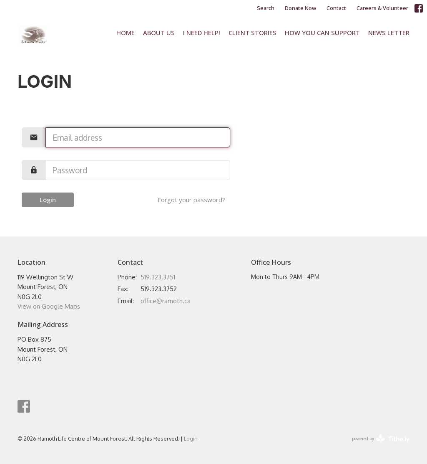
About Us (159, 32)
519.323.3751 (158, 277)
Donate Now (300, 8)
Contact (336, 8)
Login (48, 199)
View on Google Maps (49, 306)
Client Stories (252, 32)
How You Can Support (322, 32)
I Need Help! (201, 32)
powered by (380, 439)
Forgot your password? (191, 199)
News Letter (388, 32)
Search (265, 8)
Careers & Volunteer (382, 8)
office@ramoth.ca (166, 301)
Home (125, 32)
